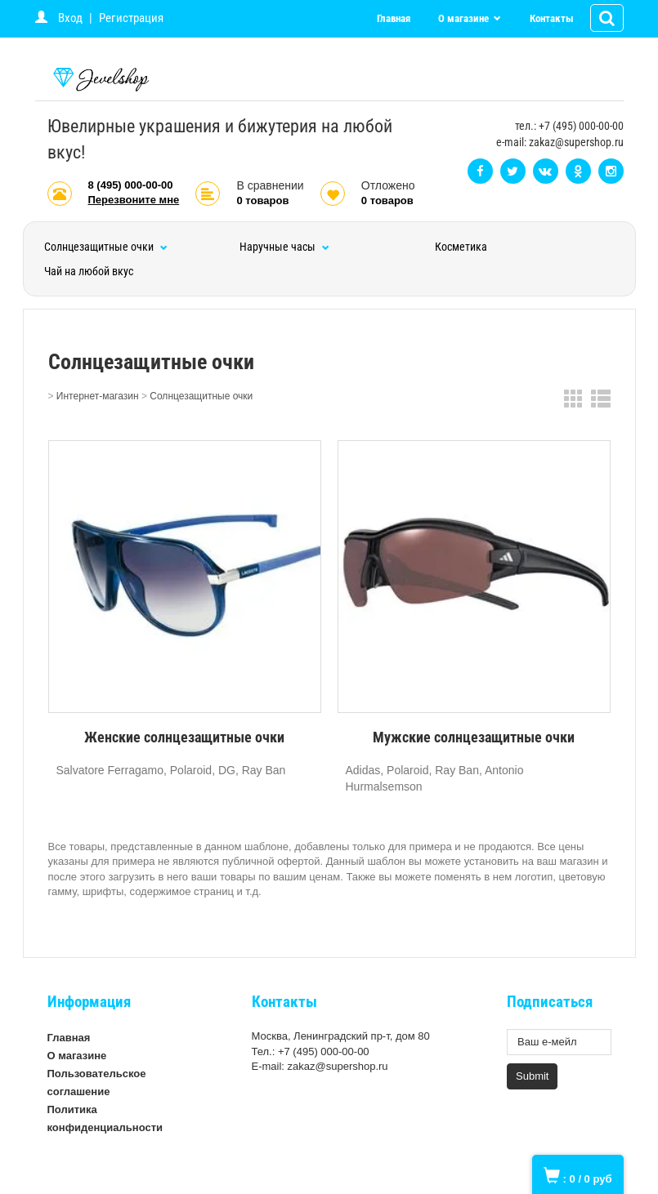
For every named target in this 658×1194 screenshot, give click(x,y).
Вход (70, 18)
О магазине (464, 18)
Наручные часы (284, 246)
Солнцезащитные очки (106, 246)
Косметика (461, 246)
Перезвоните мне (134, 200)
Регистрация (131, 18)
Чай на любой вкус (88, 271)
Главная (393, 18)
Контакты (552, 18)
